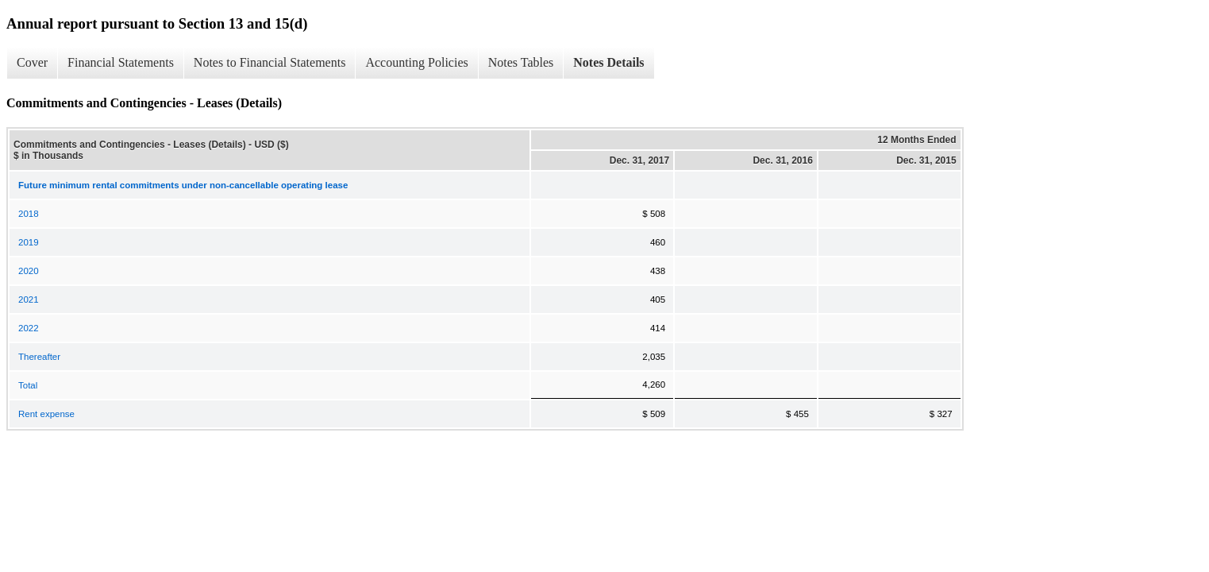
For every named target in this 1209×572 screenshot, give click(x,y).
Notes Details (608, 62)
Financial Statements (120, 62)
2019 (28, 242)
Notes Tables (521, 62)
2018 (28, 213)
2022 (28, 328)
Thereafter (39, 356)
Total (27, 385)
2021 (28, 299)
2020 (28, 271)
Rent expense (46, 414)
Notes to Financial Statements (270, 62)
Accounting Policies (416, 62)
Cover (32, 62)
